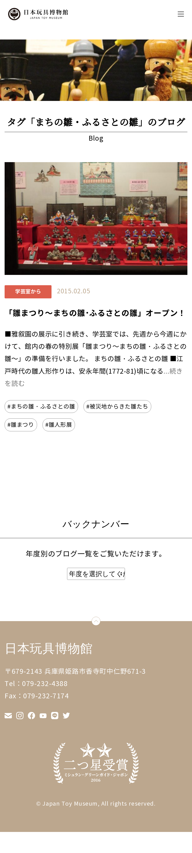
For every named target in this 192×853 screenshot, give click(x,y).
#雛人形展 (58, 424)
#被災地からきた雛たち (117, 406)
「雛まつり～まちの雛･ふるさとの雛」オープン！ (95, 313)
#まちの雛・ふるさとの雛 (41, 406)
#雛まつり (20, 424)
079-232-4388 (45, 684)
